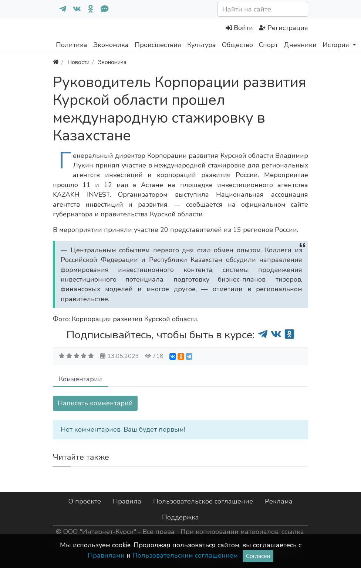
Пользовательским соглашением (185, 555)
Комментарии (80, 379)
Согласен (258, 556)
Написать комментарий (95, 403)
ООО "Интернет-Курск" (99, 531)
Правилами (106, 555)
